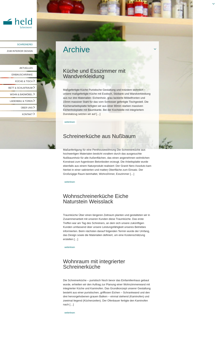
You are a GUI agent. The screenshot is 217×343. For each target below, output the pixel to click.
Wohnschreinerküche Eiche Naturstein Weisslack (95, 199)
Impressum (9, 336)
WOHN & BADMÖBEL (21, 94)
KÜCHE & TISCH (24, 81)
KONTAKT (27, 114)
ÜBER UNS (27, 107)
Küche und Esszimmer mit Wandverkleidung (94, 73)
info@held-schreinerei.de (59, 336)
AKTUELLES (26, 68)
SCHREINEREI (25, 44)
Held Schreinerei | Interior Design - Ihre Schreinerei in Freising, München (18, 20)
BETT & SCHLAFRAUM (20, 88)
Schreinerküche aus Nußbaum (99, 136)
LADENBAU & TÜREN (21, 101)
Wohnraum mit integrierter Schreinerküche (94, 264)
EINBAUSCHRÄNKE (22, 74)
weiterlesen (69, 122)
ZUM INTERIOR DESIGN (20, 51)
